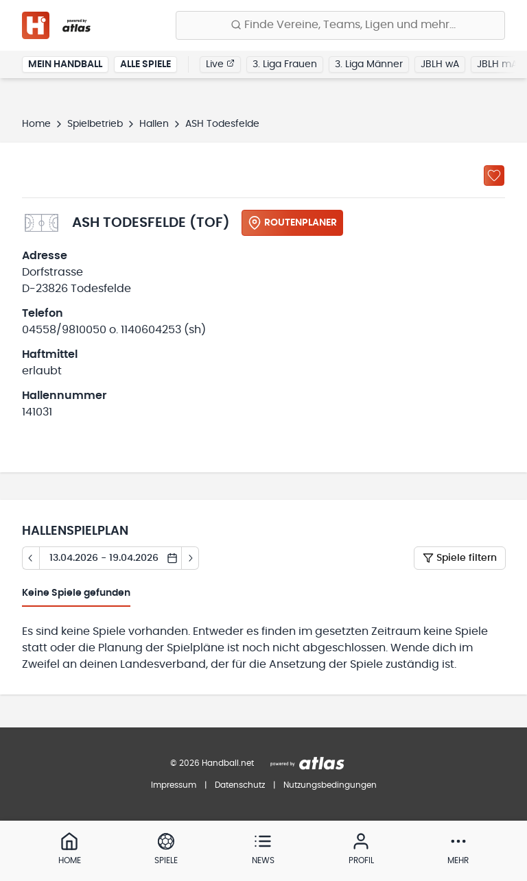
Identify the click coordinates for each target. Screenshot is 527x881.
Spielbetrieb (95, 124)
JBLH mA (497, 64)
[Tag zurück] (30, 558)
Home (36, 124)
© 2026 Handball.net (212, 763)
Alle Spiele (145, 64)
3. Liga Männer (369, 64)
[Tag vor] (190, 558)
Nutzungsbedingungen (330, 785)
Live (220, 63)
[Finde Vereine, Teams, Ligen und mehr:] (340, 25)
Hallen (154, 124)
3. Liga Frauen (285, 64)
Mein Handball (65, 64)
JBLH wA (440, 64)
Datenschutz (240, 785)
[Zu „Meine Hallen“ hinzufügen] (494, 175)
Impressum (173, 785)
